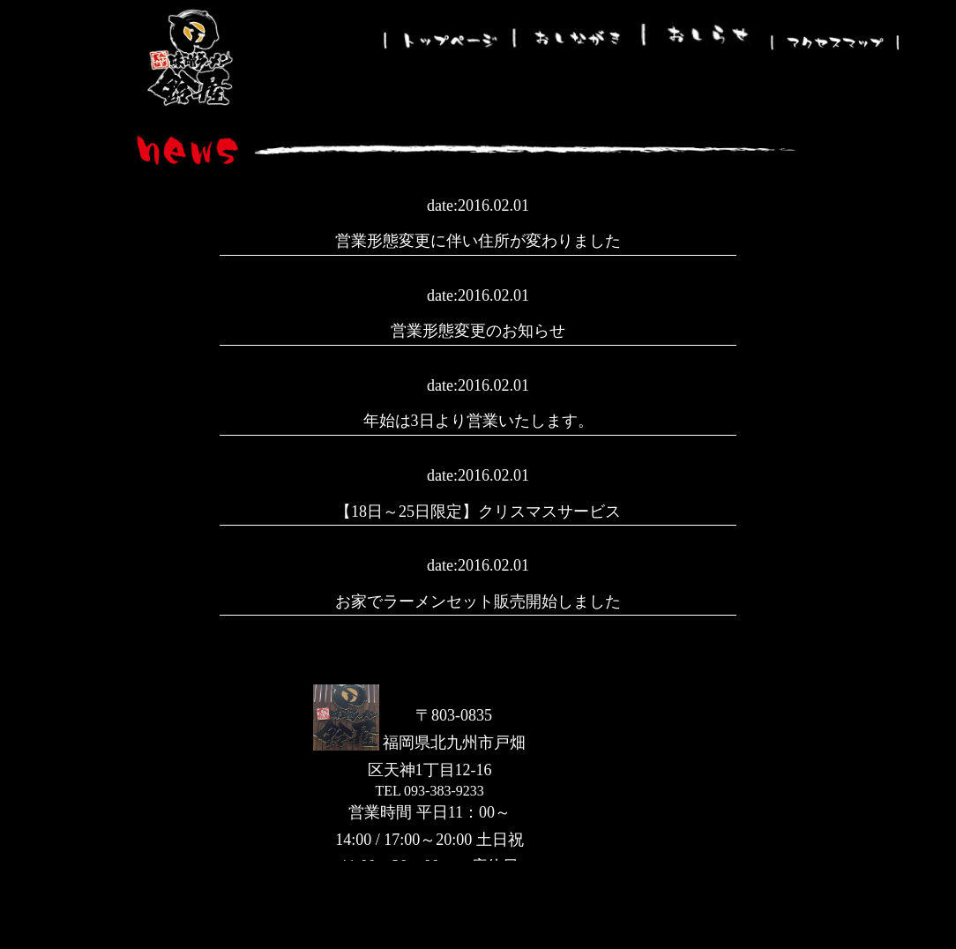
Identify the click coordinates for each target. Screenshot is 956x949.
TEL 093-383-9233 (429, 790)
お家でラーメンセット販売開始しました (478, 601)
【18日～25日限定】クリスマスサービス (478, 511)
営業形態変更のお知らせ (478, 331)
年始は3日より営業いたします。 (478, 421)
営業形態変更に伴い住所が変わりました (478, 241)
